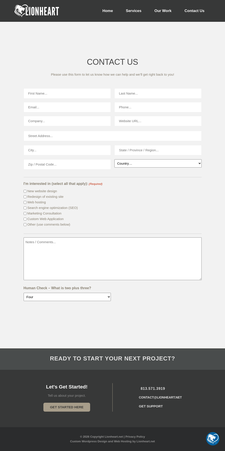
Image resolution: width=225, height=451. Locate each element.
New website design (42, 191)
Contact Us (194, 11)
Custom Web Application (45, 219)
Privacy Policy (135, 436)
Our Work (163, 11)
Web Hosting (123, 441)
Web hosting (36, 202)
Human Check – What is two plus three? (57, 288)
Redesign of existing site (45, 196)
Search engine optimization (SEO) (52, 208)
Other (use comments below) (48, 224)
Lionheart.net (146, 441)
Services (134, 11)
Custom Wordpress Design (88, 441)
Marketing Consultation (44, 213)
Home (107, 11)
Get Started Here (67, 407)
